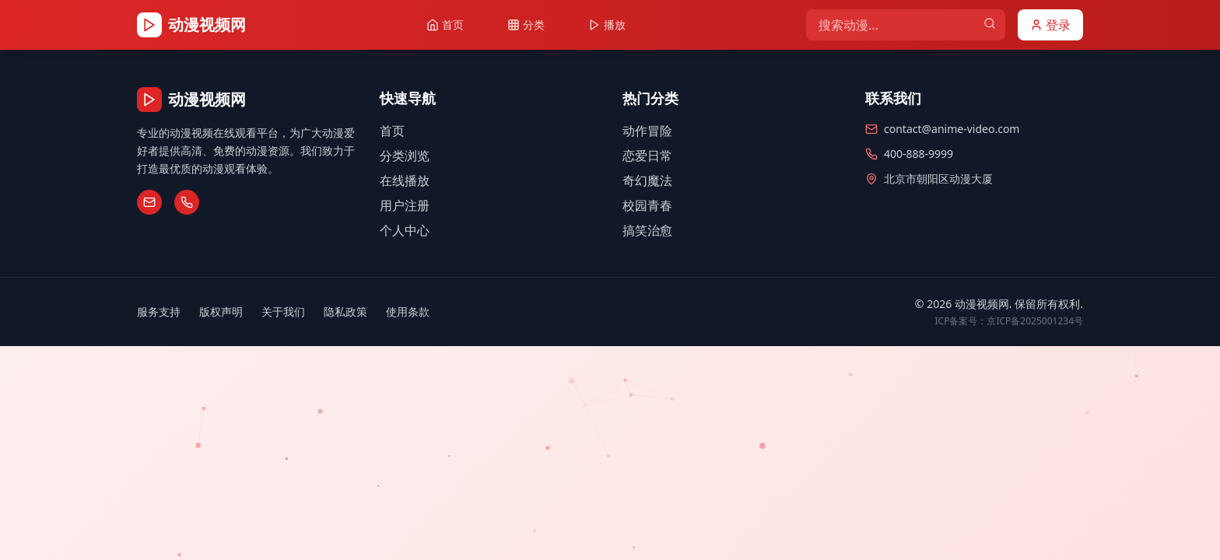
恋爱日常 (647, 155)
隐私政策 (345, 311)
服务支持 (159, 311)
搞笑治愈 (647, 230)
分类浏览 (404, 155)
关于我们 (283, 311)
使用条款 (407, 311)
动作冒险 (647, 130)
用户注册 (404, 205)
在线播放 (404, 180)
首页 (392, 130)
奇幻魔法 (647, 180)
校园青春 (647, 205)
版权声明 (221, 311)
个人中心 (404, 230)
